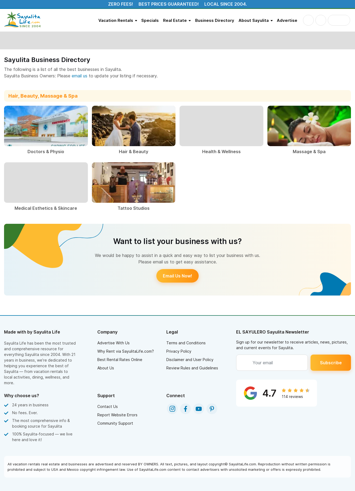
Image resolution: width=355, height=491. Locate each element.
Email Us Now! (177, 276)
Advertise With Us (113, 343)
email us (79, 75)
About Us (105, 368)
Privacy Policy (178, 351)
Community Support (115, 423)
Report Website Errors (117, 415)
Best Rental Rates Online (119, 359)
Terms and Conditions (186, 343)
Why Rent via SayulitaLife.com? (125, 351)
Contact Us (107, 406)
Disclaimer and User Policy (189, 359)
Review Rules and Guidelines (192, 368)
